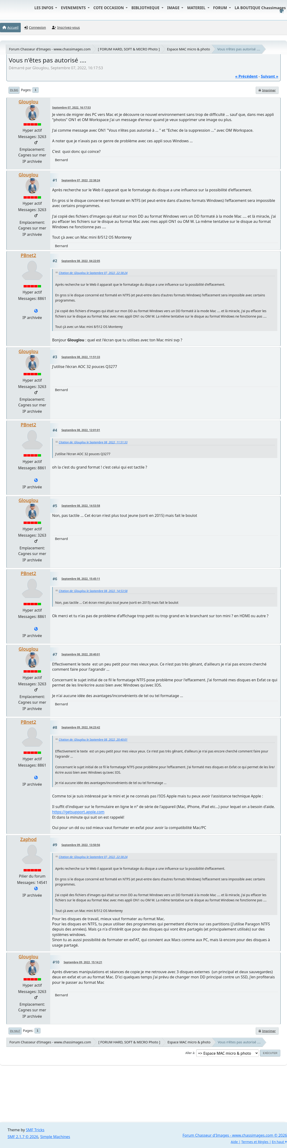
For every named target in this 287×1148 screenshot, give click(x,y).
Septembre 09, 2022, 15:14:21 (83, 962)
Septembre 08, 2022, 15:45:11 (81, 578)
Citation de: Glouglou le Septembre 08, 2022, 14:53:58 (93, 591)
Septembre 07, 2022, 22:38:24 (81, 180)
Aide (234, 1142)
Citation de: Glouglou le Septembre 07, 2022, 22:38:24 (93, 273)
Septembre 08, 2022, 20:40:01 (81, 654)
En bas (14, 90)
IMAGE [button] (174, 7)
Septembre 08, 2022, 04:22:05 (81, 261)
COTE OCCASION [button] (109, 7)
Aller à (189, 1053)
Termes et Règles (254, 1142)
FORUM (220, 7)
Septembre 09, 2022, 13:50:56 (81, 845)
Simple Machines (55, 1136)
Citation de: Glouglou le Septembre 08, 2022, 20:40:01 (93, 740)
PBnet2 (28, 255)
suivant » (269, 76)
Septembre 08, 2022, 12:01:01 (81, 430)
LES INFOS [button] (44, 7)
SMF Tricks (35, 1129)
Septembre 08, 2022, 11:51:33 (81, 357)
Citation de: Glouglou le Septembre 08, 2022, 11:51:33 (93, 442)
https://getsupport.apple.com (78, 811)
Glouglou (28, 101)
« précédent (246, 76)
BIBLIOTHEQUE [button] (145, 7)
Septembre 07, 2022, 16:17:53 (71, 107)
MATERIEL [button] (196, 7)
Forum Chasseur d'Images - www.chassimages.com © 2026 (235, 1135)
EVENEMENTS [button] (74, 7)
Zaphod (28, 839)
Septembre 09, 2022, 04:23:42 (81, 727)
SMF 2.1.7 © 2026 (23, 1136)
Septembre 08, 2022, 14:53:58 (81, 505)
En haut (15, 1031)
